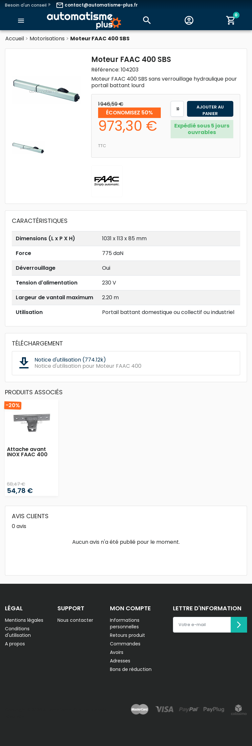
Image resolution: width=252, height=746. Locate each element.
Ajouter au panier (210, 110)
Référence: (105, 70)
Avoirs (116, 652)
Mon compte (130, 608)
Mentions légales (24, 620)
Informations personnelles (124, 623)
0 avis (19, 526)
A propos (15, 643)
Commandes (125, 643)
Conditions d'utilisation (18, 631)
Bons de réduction (131, 669)
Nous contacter (75, 620)
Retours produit (127, 635)
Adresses (120, 661)
